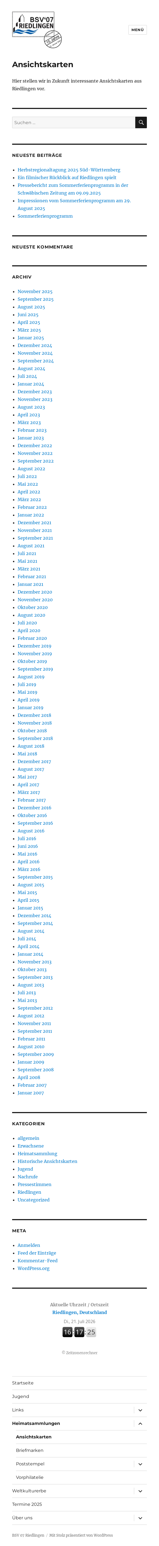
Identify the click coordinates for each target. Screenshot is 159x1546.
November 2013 (35, 962)
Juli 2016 (27, 838)
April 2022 (29, 492)
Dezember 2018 (34, 715)
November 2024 (35, 353)
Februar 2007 (32, 1085)
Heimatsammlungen (36, 1423)
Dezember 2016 (35, 807)
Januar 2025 (31, 337)
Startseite (23, 1383)
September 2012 (35, 1008)
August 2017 (31, 769)
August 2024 (31, 368)
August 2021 (31, 545)
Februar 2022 (32, 507)
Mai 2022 (28, 484)
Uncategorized (34, 1200)
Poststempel (30, 1463)
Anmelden (29, 1245)
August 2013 (31, 985)
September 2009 (36, 1054)
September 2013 (35, 977)
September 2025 (36, 299)
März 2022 (29, 499)
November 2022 (35, 453)
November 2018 (35, 723)
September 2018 (35, 738)
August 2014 (31, 931)
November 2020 (35, 599)
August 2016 (31, 831)
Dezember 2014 (34, 915)
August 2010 (31, 1046)
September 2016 (35, 823)
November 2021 (35, 530)
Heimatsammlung (37, 1153)
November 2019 (35, 653)
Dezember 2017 (34, 761)
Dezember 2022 (35, 445)
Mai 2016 (27, 854)
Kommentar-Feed (38, 1260)
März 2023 (29, 422)
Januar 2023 (31, 438)
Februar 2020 (32, 638)
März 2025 (29, 330)
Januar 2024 (31, 384)
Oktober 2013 (32, 969)
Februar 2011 (31, 1039)
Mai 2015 (27, 892)
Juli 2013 (27, 992)
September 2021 (35, 538)
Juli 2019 (27, 684)
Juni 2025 (28, 314)
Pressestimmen (35, 1184)
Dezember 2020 (35, 592)
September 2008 (36, 1069)
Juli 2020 (27, 622)
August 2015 (31, 884)
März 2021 (29, 569)
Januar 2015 (30, 908)
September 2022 (36, 461)
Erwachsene (31, 1146)
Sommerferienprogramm (45, 216)
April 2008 (29, 1077)
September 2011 (35, 1031)
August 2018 (31, 746)
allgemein (28, 1138)
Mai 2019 (27, 692)
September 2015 (35, 877)
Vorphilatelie (30, 1477)
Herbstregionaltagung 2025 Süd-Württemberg (69, 170)
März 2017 (29, 792)
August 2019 (31, 676)
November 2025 (35, 291)
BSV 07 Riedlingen (28, 1535)
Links (18, 1410)
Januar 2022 (31, 515)
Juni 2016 (28, 846)
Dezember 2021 (34, 522)
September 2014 (35, 923)
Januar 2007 (31, 1093)
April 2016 (29, 861)
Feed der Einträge (37, 1253)
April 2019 (29, 700)
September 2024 (36, 361)
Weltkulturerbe (29, 1490)
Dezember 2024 (35, 345)
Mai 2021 (27, 561)
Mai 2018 (27, 753)
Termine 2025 (27, 1504)
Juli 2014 (27, 938)
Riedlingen (29, 1192)
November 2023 (35, 399)
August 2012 (31, 1015)
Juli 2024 (27, 376)
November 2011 (34, 1023)
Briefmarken (30, 1450)
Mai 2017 (27, 777)
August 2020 (31, 615)
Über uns (22, 1517)
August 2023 (31, 407)
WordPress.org (34, 1268)
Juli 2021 (27, 553)
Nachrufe (28, 1176)
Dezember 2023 (35, 391)
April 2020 (29, 630)
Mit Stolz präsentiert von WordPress (81, 1535)
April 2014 (28, 946)
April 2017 (28, 784)
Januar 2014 (30, 954)
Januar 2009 (31, 1062)
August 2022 (31, 468)
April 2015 (28, 900)
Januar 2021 (30, 584)
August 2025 (31, 307)
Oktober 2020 (33, 607)
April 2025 (29, 322)
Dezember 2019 (35, 646)
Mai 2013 (27, 1000)
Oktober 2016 (32, 815)
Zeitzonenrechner (82, 1353)
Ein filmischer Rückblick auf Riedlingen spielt (67, 177)
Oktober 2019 (32, 661)
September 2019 (35, 669)
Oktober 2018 (32, 730)
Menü (137, 30)
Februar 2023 (32, 430)
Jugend (25, 1169)
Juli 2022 (27, 476)
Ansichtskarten (34, 1437)
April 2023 (29, 414)
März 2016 (29, 869)
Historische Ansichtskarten (47, 1161)
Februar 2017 (32, 800)
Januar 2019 (31, 707)
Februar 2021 (32, 576)
